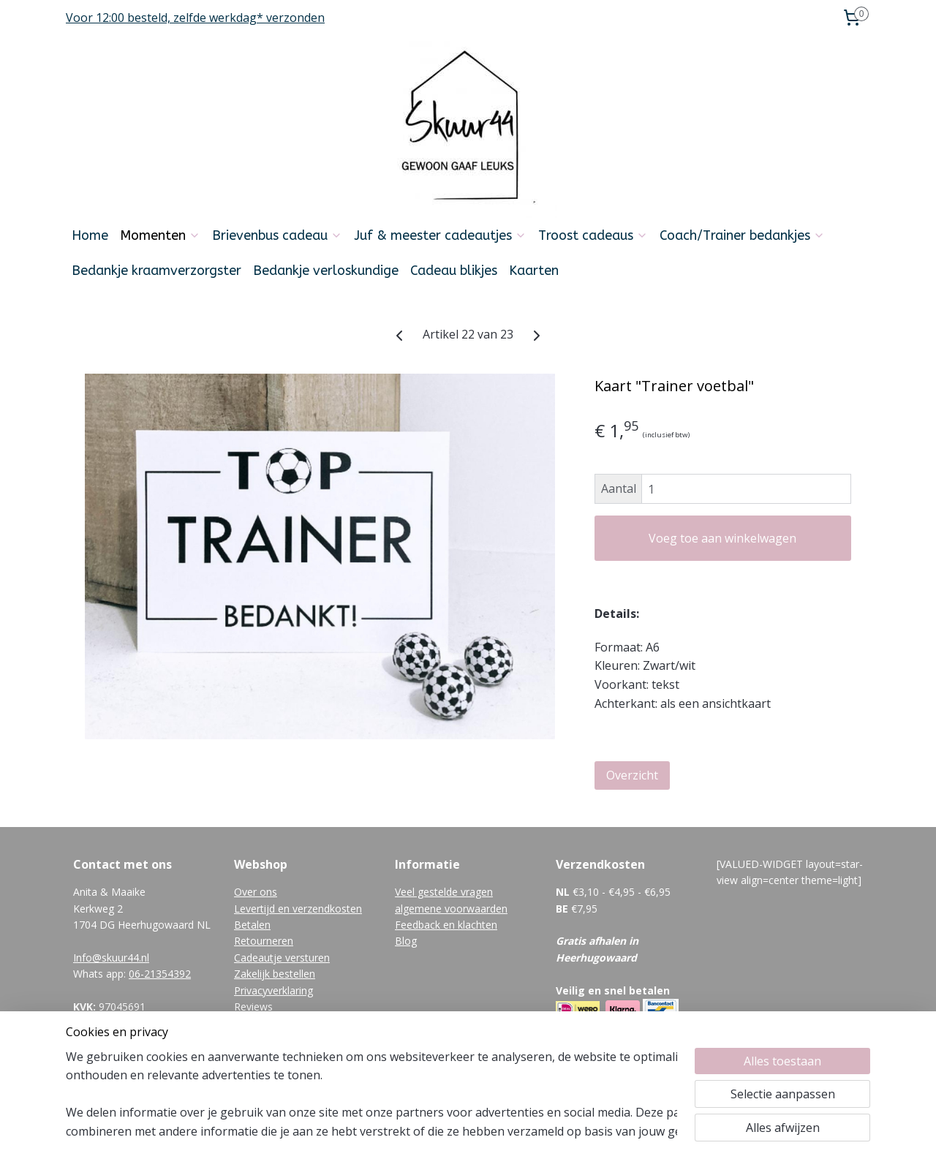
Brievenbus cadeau (277, 235)
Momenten (160, 235)
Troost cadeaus (593, 235)
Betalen (252, 925)
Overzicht (632, 775)
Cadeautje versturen (282, 957)
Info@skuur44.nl (111, 957)
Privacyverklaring (273, 990)
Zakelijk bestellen (274, 974)
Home (90, 235)
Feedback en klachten (446, 925)
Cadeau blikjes (453, 271)
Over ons (255, 892)
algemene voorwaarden (451, 909)
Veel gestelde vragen (444, 892)
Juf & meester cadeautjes (440, 235)
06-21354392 (160, 974)
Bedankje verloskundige (326, 271)
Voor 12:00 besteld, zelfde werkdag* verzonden (195, 18)
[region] (371, 1094)
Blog (406, 941)
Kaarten (534, 271)
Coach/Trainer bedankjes (742, 235)
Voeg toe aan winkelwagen (722, 538)
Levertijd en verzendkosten (298, 909)
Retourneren (263, 941)
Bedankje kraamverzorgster (156, 271)
